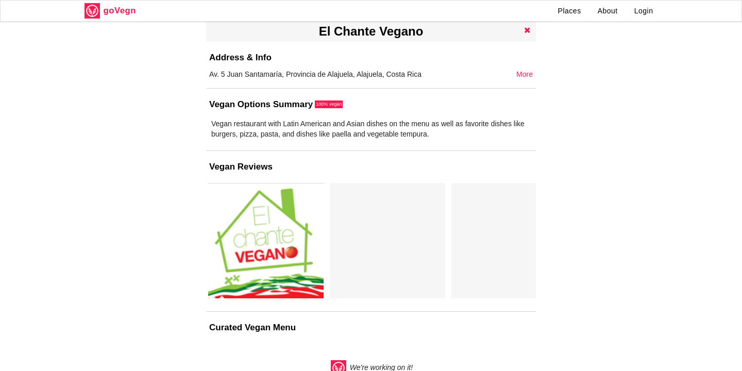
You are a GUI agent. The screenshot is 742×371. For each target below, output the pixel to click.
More (524, 74)
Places (569, 11)
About (608, 11)
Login (643, 11)
